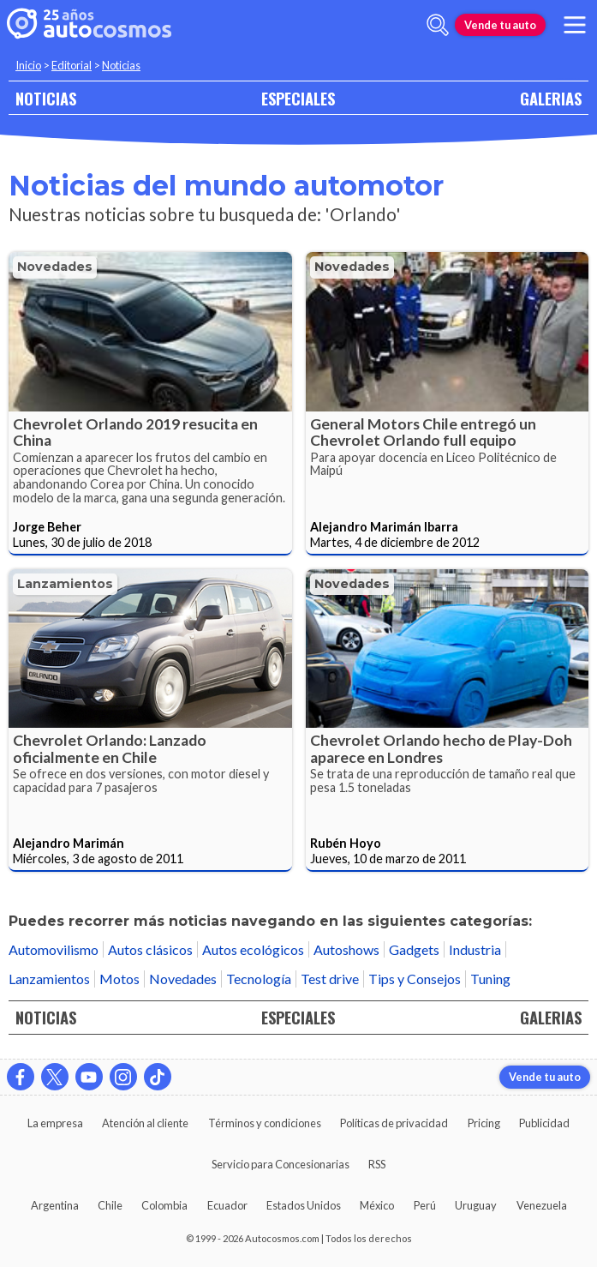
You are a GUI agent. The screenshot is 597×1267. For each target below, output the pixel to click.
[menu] (574, 24)
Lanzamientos (65, 583)
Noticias (121, 65)
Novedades (55, 266)
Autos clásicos (150, 949)
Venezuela (541, 1205)
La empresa (55, 1123)
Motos (119, 978)
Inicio (28, 65)
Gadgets (414, 949)
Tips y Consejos (414, 978)
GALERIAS (551, 98)
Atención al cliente (145, 1123)
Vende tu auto (500, 25)
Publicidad (544, 1123)
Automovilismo (54, 949)
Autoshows (346, 949)
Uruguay (476, 1205)
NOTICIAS (45, 98)
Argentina (55, 1205)
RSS (376, 1164)
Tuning (490, 978)
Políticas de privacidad (394, 1123)
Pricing (484, 1123)
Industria (475, 949)
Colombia (164, 1205)
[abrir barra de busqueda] (437, 25)
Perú (425, 1205)
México (377, 1205)
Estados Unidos (303, 1205)
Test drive (330, 978)
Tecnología (258, 978)
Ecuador (227, 1205)
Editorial (71, 65)
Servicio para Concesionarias (280, 1164)
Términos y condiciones (264, 1123)
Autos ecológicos (253, 949)
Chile (110, 1205)
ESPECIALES (298, 98)
